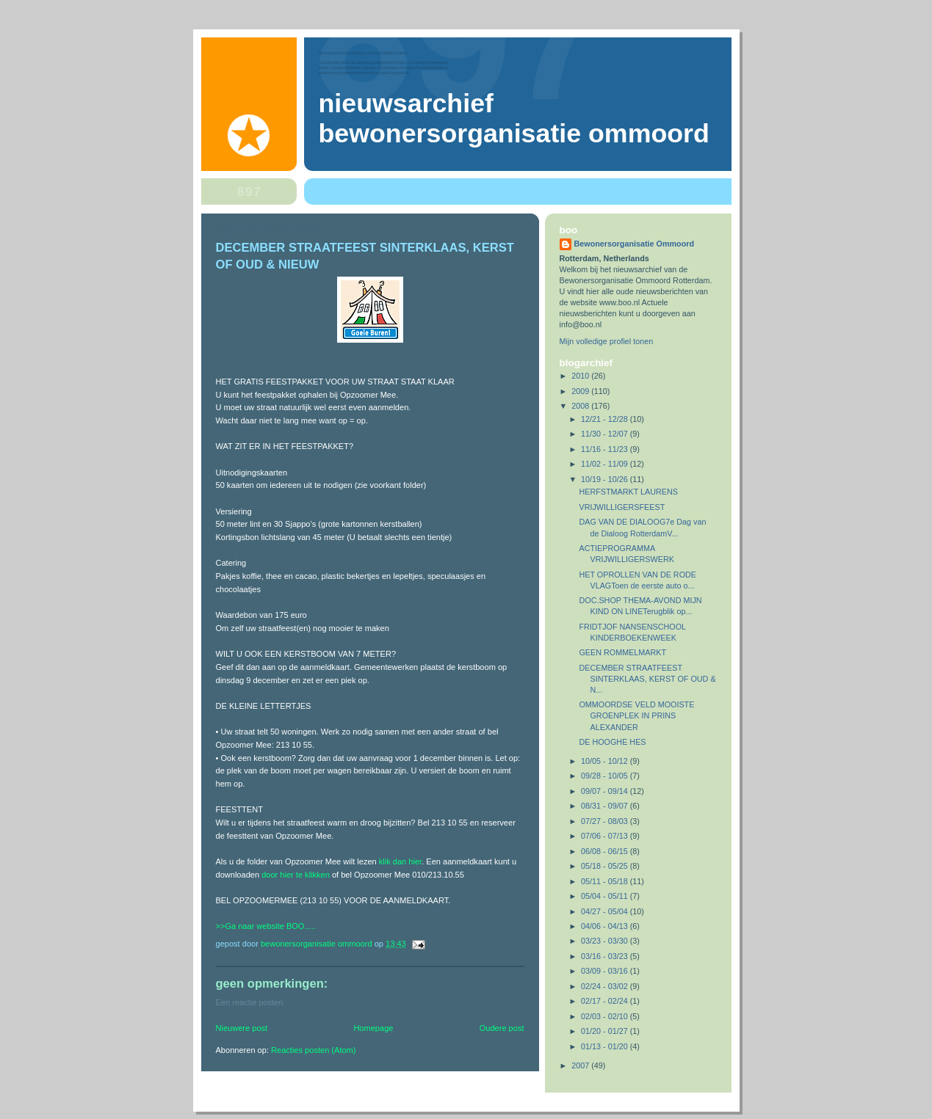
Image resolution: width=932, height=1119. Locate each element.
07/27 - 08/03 (605, 821)
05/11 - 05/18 (605, 881)
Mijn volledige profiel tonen (607, 341)
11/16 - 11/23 (605, 449)
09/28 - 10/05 (605, 775)
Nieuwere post (242, 1028)
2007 (581, 1065)
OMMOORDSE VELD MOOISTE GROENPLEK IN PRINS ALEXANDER (636, 715)
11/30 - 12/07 (605, 433)
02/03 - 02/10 (605, 1016)
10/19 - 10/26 (605, 479)
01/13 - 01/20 (605, 1046)
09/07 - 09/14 (605, 791)
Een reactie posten (249, 1002)
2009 (581, 391)
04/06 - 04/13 (605, 926)
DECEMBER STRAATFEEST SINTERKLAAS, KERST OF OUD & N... (647, 678)
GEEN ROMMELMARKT (622, 652)
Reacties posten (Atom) (313, 1050)
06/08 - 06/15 (605, 851)
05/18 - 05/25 (605, 865)
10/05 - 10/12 (605, 761)
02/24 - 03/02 (605, 986)
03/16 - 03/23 (605, 956)
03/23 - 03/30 (605, 940)
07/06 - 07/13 (605, 835)
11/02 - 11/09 (605, 463)
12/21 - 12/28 (605, 419)
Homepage (373, 1028)
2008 (581, 405)
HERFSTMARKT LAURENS (628, 491)
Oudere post (502, 1028)
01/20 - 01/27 (605, 1031)
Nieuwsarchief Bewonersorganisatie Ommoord (514, 118)
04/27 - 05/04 (605, 911)
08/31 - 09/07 (605, 805)
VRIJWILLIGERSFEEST (622, 507)
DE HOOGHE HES (612, 741)
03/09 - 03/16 (605, 970)
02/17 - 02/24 (605, 1000)
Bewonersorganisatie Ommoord (634, 243)
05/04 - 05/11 (605, 896)
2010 (581, 375)
